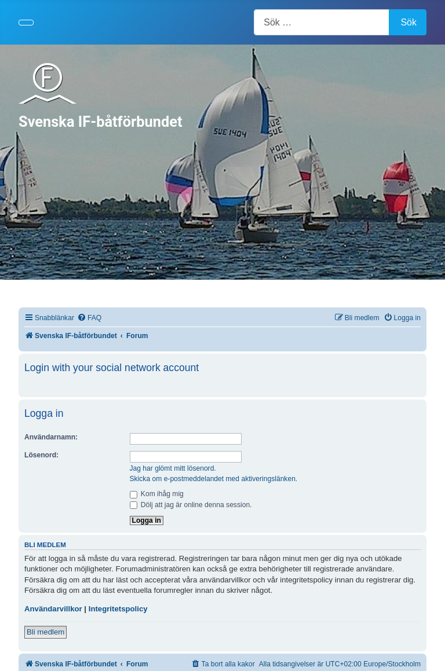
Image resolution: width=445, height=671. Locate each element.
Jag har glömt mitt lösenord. (173, 468)
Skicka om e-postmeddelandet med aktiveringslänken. (214, 479)
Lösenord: (41, 455)
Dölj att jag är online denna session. (191, 505)
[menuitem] (89, 318)
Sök (408, 22)
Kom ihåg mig (157, 494)
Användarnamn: (51, 437)
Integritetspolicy (118, 608)
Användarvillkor (53, 608)
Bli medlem (45, 632)
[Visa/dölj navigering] (26, 22)
